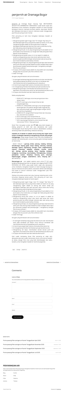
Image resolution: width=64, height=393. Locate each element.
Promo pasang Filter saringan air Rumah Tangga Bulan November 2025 (23, 344)
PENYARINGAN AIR (8, 2)
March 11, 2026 (58, 340)
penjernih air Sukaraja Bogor (11, 262)
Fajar (17, 18)
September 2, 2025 (57, 348)
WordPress (59, 389)
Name (13, 298)
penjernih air (16, 24)
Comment (14, 282)
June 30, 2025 (58, 352)
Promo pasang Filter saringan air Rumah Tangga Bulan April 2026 (22, 340)
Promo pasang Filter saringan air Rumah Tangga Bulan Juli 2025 (21, 352)
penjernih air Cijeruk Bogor (53, 262)
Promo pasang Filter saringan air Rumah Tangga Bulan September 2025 (24, 348)
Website (13, 310)
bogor (14, 249)
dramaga (18, 249)
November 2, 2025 (57, 344)
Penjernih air (21, 18)
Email (13, 304)
